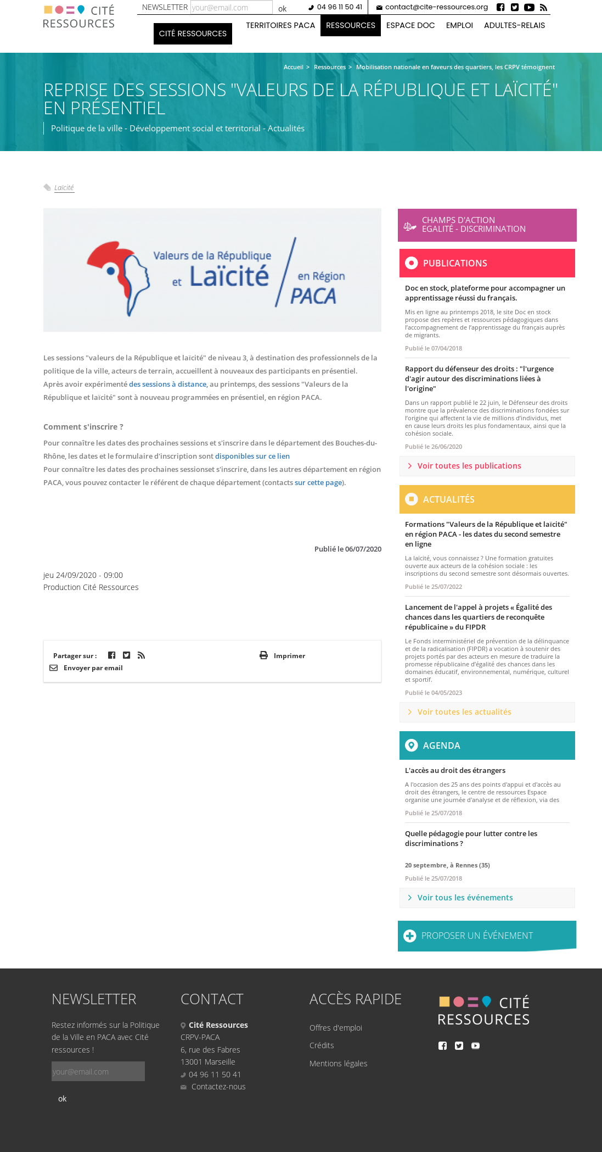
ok (282, 8)
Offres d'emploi (336, 1027)
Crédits (322, 1045)
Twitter (515, 7)
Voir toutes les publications (469, 465)
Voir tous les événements (465, 897)
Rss (543, 7)
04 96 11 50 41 (339, 7)
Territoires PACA (280, 25)
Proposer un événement (477, 936)
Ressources (350, 25)
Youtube (529, 7)
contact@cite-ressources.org (436, 7)
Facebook (500, 7)
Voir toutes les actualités (464, 711)
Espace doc (410, 25)
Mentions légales (339, 1063)
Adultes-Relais (514, 25)
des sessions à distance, (168, 384)
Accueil (293, 67)
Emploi (459, 25)
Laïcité (64, 187)
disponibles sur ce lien (252, 456)
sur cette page (318, 482)
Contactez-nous (213, 1086)
